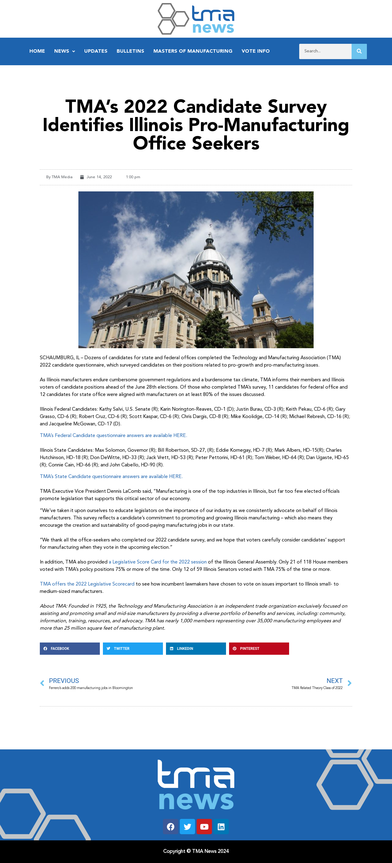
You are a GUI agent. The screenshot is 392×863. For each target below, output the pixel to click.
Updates (95, 51)
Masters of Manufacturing (192, 51)
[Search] (359, 51)
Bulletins (130, 51)
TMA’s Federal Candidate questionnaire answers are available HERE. (113, 435)
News (64, 51)
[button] (70, 649)
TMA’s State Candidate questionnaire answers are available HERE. (111, 476)
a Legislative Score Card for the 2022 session (157, 562)
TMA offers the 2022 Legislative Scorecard (87, 584)
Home (37, 51)
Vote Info (256, 51)
